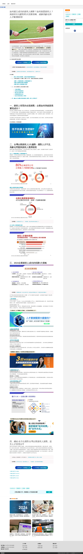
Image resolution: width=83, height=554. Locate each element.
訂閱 (74, 24)
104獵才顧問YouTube (14, 478)
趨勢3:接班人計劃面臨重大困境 (20, 84)
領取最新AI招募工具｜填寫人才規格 (35, 457)
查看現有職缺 (24, 545)
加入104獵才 (55, 547)
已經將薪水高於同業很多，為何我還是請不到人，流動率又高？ (28, 71)
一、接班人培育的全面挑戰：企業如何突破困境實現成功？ (24, 77)
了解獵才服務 (40, 545)
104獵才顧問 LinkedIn (14, 475)
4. (18, 94)
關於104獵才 (55, 545)
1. (17, 89)
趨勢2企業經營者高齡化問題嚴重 (21, 82)
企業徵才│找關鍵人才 (23, 62)
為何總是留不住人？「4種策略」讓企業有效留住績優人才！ (27, 221)
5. (20, 95)
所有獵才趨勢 (3, 7)
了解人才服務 (24, 547)
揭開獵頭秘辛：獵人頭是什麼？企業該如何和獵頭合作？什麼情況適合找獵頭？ (31, 292)
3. (18, 92)
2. (18, 91)
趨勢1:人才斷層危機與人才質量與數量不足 (23, 81)
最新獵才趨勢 (40, 547)
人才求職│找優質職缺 (40, 62)
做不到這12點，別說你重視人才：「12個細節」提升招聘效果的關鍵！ (29, 461)
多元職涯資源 (24, 549)
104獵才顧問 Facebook (14, 473)
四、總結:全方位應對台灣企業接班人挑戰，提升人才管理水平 (24, 98)
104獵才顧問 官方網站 (14, 471)
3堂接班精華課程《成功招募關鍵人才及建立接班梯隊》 (36, 67)
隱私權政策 (2, 553)
